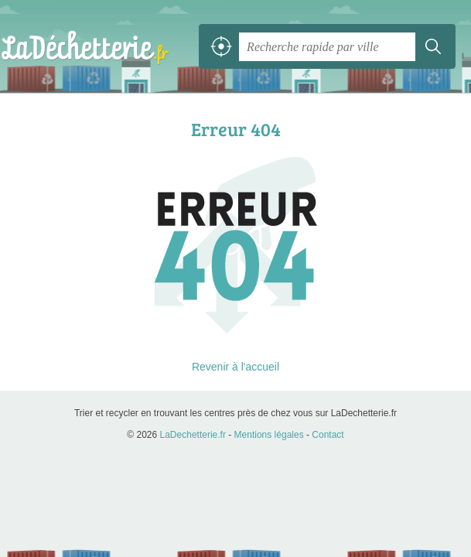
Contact (327, 434)
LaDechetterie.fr (85, 46)
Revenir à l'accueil (235, 367)
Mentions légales (269, 434)
